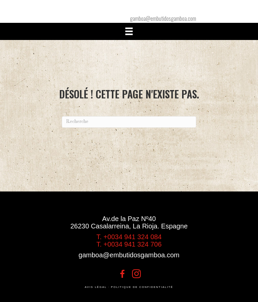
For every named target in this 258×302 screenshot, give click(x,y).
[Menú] (129, 31)
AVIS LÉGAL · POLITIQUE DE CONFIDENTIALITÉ (129, 287)
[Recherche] (129, 122)
